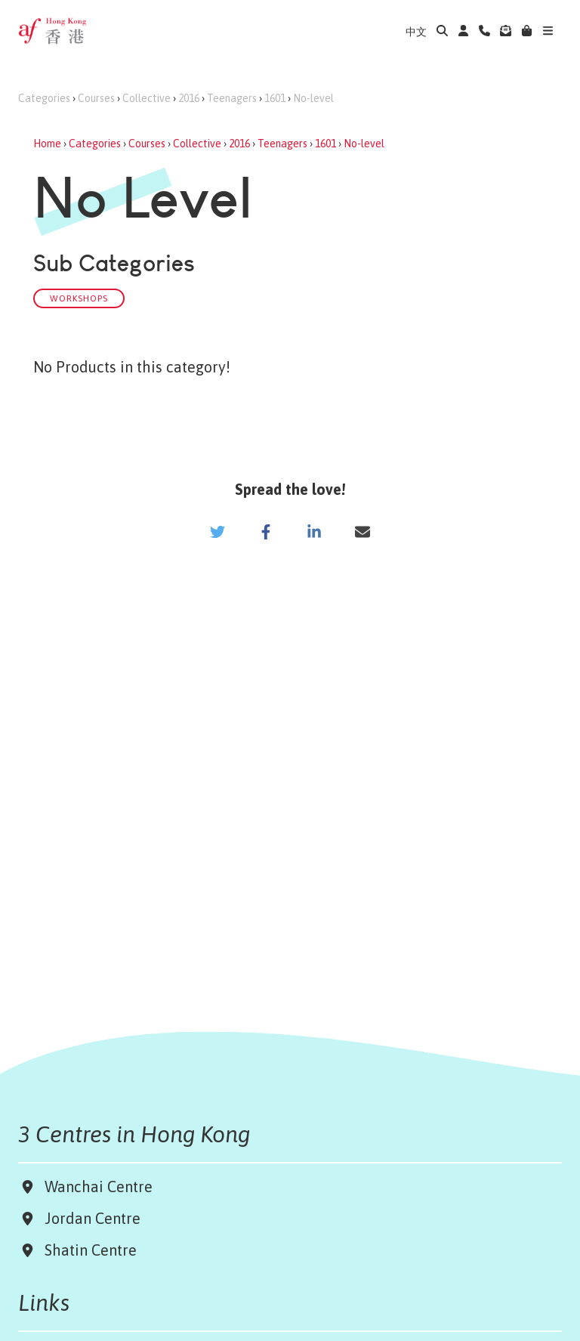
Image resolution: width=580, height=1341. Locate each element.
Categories (44, 98)
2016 (188, 98)
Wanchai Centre (100, 1186)
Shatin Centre (87, 1250)
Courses (96, 98)
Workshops (79, 298)
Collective (146, 98)
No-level (313, 98)
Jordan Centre (88, 1218)
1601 (274, 98)
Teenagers (232, 98)
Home (47, 143)
